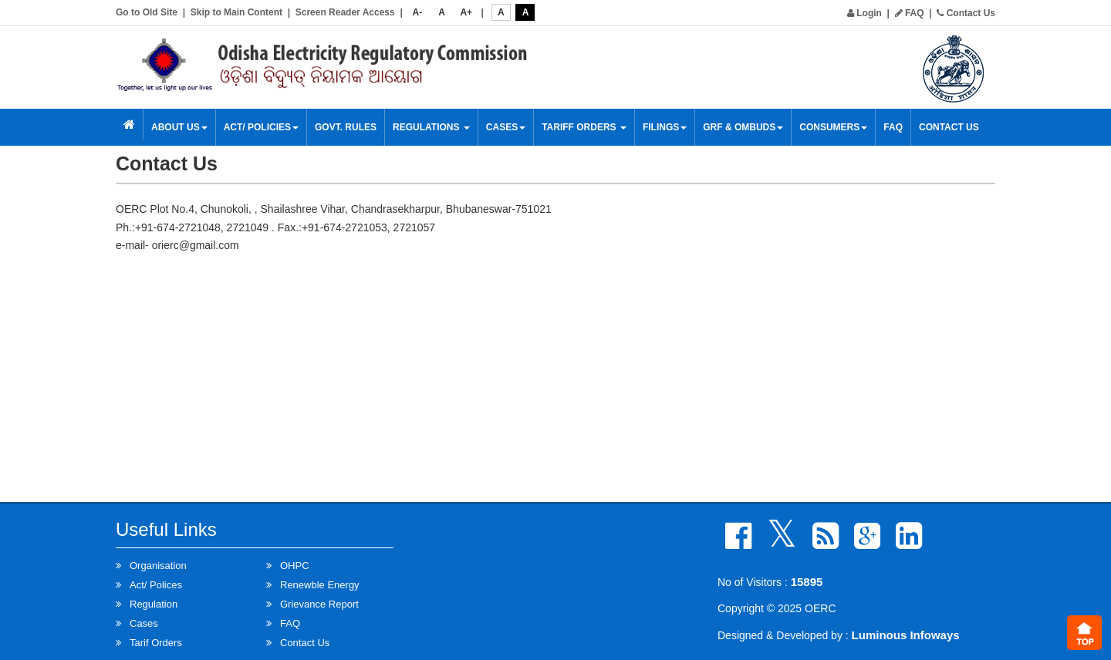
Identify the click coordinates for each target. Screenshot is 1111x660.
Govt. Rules (346, 127)
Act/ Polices (156, 585)
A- (418, 12)
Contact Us (966, 13)
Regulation (153, 604)
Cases (505, 127)
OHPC (294, 565)
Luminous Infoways (906, 634)
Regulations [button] (431, 127)
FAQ (909, 13)
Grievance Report (319, 604)
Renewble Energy (320, 585)
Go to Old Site (146, 12)
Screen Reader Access (345, 12)
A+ (466, 12)
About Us (179, 127)
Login (864, 13)
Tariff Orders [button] (584, 127)
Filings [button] (665, 127)
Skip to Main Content (236, 12)
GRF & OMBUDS (743, 127)
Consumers (833, 127)
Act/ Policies (261, 127)
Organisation (158, 565)
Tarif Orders (156, 642)
